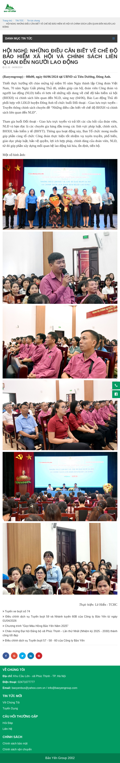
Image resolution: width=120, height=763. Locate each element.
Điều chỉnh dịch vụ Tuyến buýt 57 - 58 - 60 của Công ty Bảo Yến (44, 640)
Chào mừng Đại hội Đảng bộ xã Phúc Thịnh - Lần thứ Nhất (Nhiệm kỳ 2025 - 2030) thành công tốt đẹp (60, 633)
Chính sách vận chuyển (17, 749)
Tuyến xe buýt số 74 (16, 611)
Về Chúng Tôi (11, 702)
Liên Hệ (7, 728)
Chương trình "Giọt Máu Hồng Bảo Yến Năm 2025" (35, 625)
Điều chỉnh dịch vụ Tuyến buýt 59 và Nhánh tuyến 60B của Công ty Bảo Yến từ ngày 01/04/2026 (60, 618)
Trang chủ (7, 20)
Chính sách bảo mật (15, 743)
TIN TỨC (19, 20)
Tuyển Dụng (10, 708)
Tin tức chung (33, 20)
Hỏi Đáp (8, 723)
